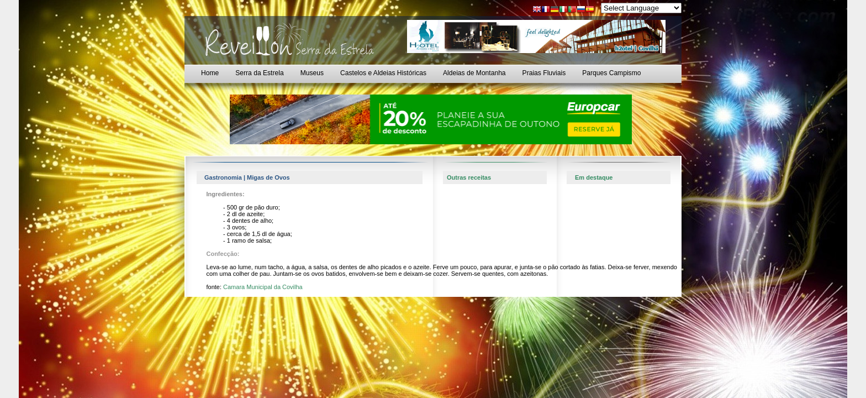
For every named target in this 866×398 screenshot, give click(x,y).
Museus (312, 73)
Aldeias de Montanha (474, 73)
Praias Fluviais (544, 73)
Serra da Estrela (259, 73)
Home (210, 73)
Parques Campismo (611, 73)
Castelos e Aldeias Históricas (383, 73)
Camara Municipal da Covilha (263, 287)
